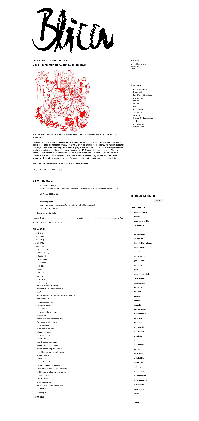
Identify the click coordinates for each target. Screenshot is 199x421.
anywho (137, 216)
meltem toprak (140, 314)
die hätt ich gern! (43, 305)
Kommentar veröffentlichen (47, 213)
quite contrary (138, 109)
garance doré (139, 261)
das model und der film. (46, 362)
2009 (37, 246)
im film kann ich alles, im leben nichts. (51, 372)
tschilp (135, 121)
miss (134, 107)
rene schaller (139, 345)
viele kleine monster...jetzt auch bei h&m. (52, 368)
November (41, 253)
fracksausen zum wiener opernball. (50, 319)
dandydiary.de (139, 234)
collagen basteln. (43, 375)
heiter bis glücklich (141, 274)
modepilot (138, 323)
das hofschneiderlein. (45, 302)
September (41, 259)
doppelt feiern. (42, 309)
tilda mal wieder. (43, 379)
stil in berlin (138, 354)
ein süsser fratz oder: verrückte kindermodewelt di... (56, 295)
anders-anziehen (140, 212)
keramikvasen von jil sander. (47, 285)
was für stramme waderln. (47, 342)
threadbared (139, 384)
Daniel (42, 185)
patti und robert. (43, 299)
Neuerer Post (39, 218)
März (39, 279)
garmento (138, 265)
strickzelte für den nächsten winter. (50, 289)
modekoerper (139, 318)
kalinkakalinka (140, 301)
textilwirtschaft (138, 115)
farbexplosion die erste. (46, 329)
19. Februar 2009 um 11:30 (50, 194)
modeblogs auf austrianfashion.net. (50, 352)
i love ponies (139, 278)
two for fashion (138, 124)
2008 (37, 397)
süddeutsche (137, 112)
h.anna (136, 269)
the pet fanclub (140, 371)
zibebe (136, 402)
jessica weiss (139, 283)
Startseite (79, 218)
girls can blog (138, 98)
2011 (37, 240)
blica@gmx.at (136, 66)
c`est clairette (139, 225)
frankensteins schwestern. (47, 322)
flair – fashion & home (143, 243)
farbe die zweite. (43, 325)
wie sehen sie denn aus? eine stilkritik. (51, 385)
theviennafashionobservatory (144, 118)
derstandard (137, 92)
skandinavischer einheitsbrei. (48, 345)
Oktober (40, 256)
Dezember (41, 249)
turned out (138, 398)
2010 (37, 243)
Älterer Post (119, 218)
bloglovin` (134, 69)
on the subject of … (142, 331)
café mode (138, 230)
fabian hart (138, 239)
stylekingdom (139, 367)
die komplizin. (42, 339)
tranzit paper (139, 389)
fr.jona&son (138, 252)
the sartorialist (140, 376)
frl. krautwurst (139, 256)
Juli (39, 266)
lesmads (136, 101)
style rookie (138, 362)
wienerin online (138, 127)
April (39, 276)
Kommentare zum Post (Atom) (53, 222)
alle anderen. (42, 359)
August (40, 262)
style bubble (139, 358)
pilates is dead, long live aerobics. (49, 349)
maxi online (137, 104)
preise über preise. (44, 335)
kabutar (137, 296)
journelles (138, 287)
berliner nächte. (43, 388)
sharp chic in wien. (44, 382)
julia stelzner (139, 292)
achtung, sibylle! (43, 355)
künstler (36, 147)
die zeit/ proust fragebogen (143, 95)
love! (39, 292)
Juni (39, 269)
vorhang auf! (41, 315)
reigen (136, 340)
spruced (137, 349)
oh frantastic (139, 327)
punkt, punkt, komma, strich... (48, 312)
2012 (37, 236)
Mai (39, 272)
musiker (43, 147)
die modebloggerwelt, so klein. (48, 365)
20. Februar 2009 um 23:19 (50, 208)
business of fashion (142, 221)
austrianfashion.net (140, 89)
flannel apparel (140, 247)
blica (46, 170)
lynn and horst (140, 309)
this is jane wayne (141, 380)
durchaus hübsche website (76, 163)
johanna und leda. (44, 332)
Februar (40, 283)
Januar (40, 393)
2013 (37, 233)
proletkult (138, 336)
